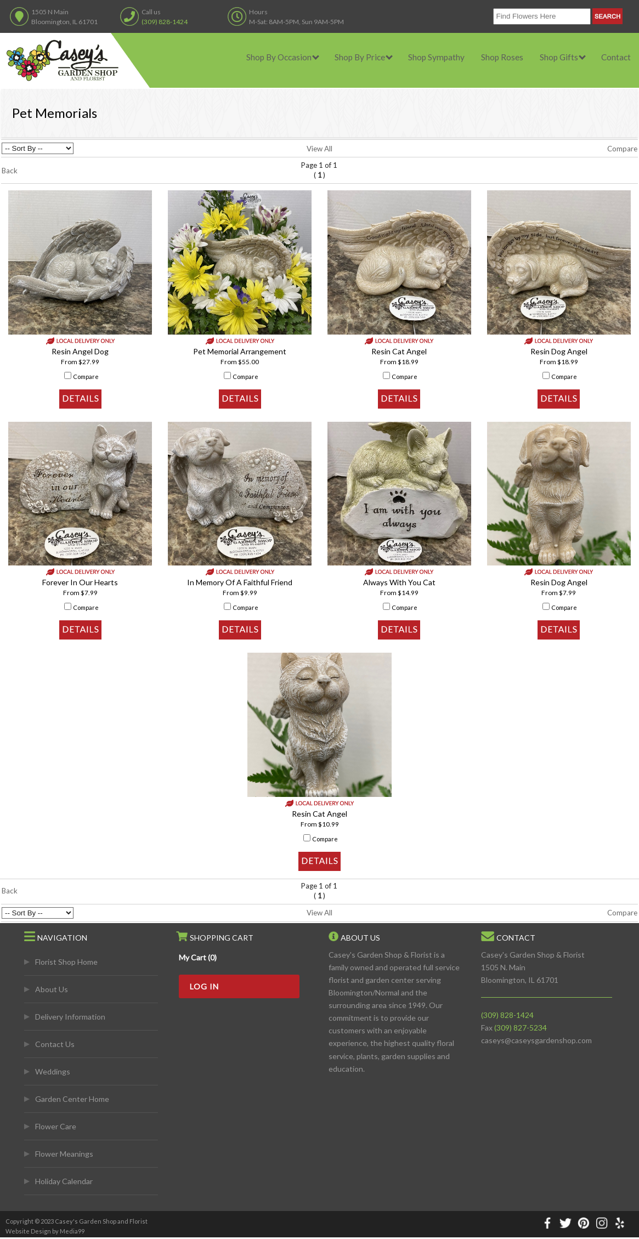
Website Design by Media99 (44, 1231)
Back (10, 170)
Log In (204, 986)
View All (319, 148)
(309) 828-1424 (165, 22)
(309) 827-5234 (520, 1027)
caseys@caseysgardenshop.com (536, 1040)
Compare (622, 148)
